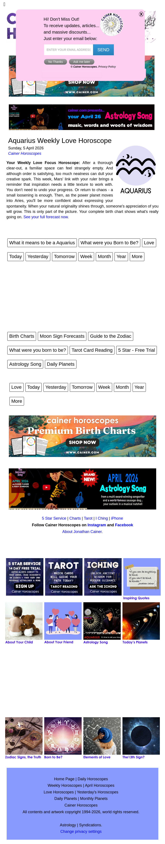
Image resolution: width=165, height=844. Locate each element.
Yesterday (38, 256)
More (137, 256)
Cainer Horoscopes (24, 153)
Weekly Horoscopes (65, 785)
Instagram (96, 525)
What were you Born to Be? (109, 242)
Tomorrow (64, 256)
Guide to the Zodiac (110, 336)
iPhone (117, 518)
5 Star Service (54, 518)
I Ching (102, 518)
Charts (75, 518)
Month (104, 256)
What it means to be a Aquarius (42, 242)
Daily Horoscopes (93, 779)
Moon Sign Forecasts (62, 336)
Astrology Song (25, 364)
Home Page (64, 779)
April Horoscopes (99, 785)
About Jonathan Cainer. (82, 532)
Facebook (124, 525)
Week (86, 256)
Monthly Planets (94, 798)
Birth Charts (21, 336)
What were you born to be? (37, 350)
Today (15, 256)
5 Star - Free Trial (136, 350)
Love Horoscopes (59, 792)
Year (121, 256)
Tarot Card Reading (92, 350)
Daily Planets (60, 364)
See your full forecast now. (46, 217)
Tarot (88, 518)
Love (149, 242)
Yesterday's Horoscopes (97, 792)
